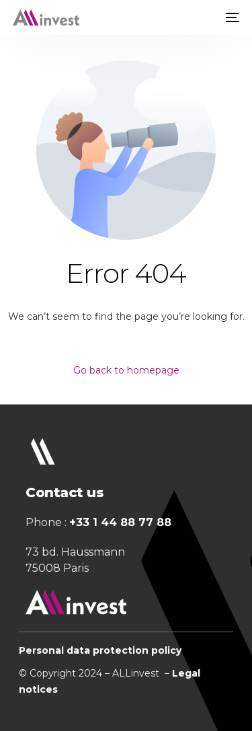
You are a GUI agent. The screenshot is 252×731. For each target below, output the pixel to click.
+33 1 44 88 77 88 (120, 522)
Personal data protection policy (100, 650)
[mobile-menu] (231, 17)
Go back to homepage (126, 370)
